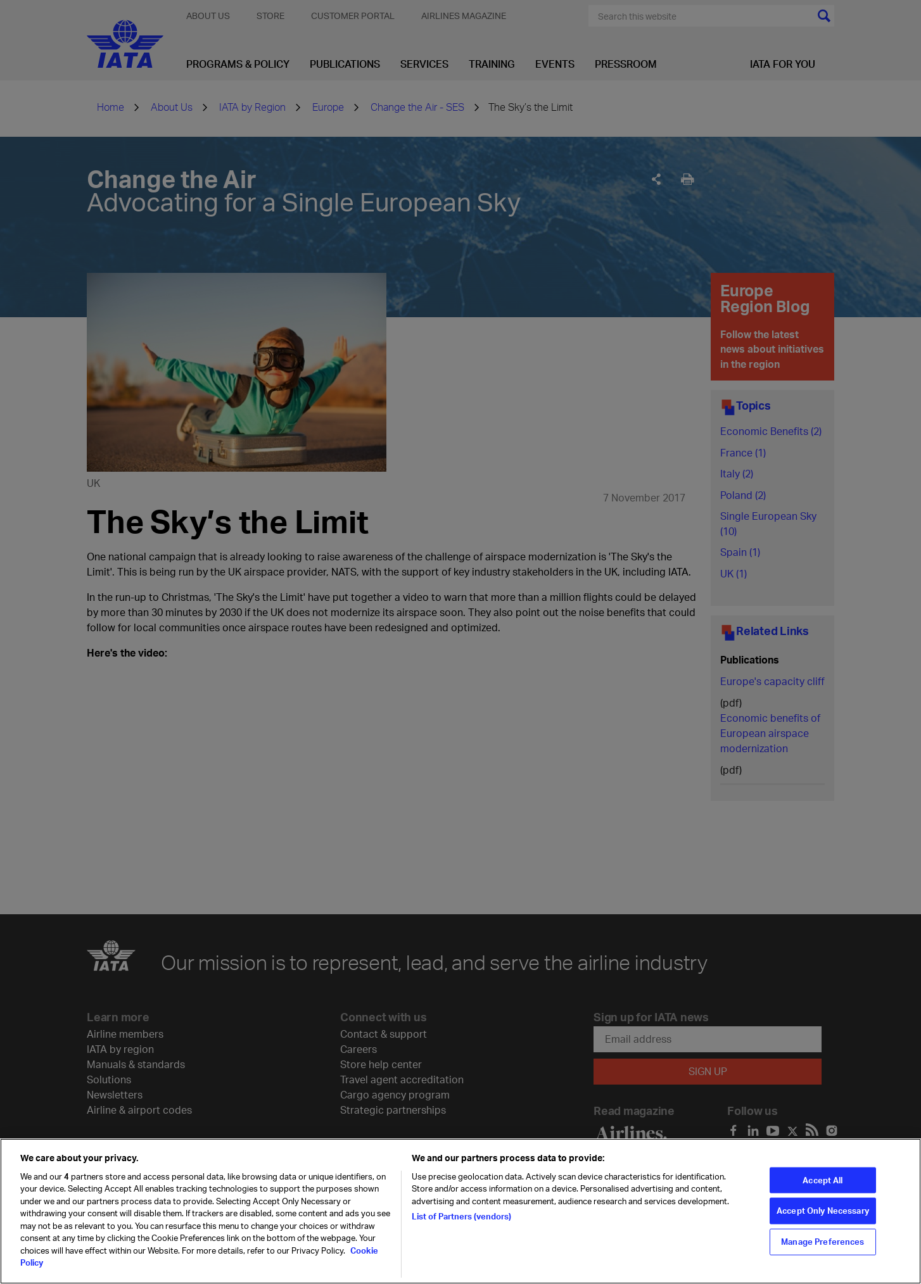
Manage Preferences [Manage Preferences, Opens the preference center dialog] (822, 1242)
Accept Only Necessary (823, 1210)
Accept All (822, 1179)
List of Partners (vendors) (461, 1216)
